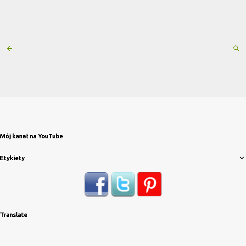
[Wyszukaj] (236, 48)
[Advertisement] (132, 48)
